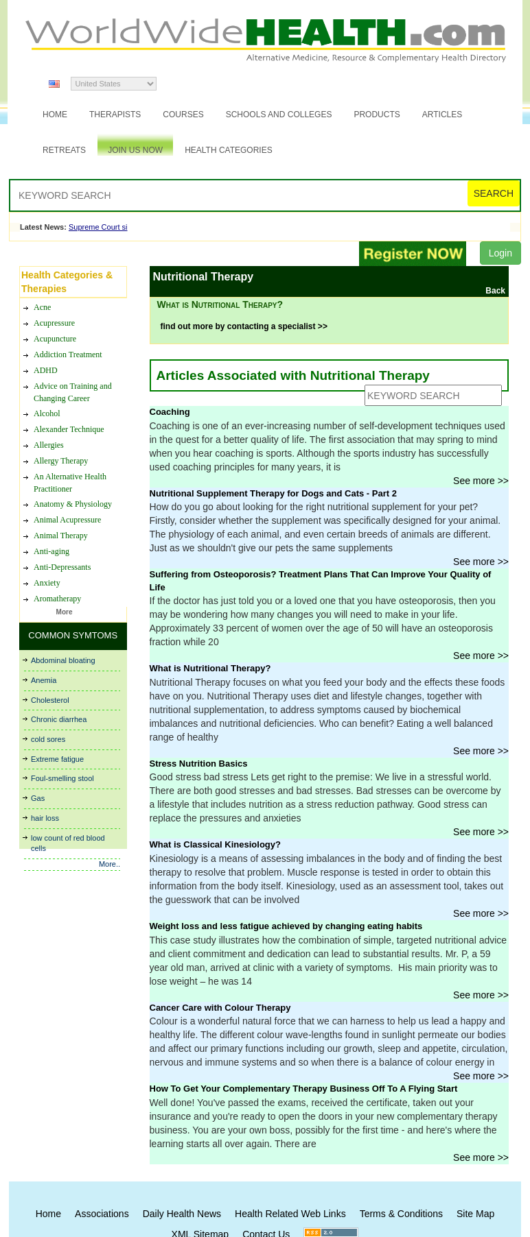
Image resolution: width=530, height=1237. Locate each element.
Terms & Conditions (401, 1213)
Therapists (115, 114)
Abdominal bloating (63, 660)
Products (377, 114)
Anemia (43, 680)
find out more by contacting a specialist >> (244, 326)
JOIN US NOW (135, 150)
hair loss (45, 818)
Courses (183, 114)
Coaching (170, 412)
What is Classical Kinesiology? (215, 844)
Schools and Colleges (279, 114)
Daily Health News (182, 1213)
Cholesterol (50, 700)
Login (500, 253)
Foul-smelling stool (62, 778)
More (64, 612)
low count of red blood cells (68, 843)
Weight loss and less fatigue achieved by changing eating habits (286, 926)
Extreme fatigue (57, 759)
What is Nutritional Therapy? (210, 668)
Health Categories (229, 150)
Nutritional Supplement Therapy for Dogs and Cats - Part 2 (273, 493)
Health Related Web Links (290, 1213)
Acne (42, 604)
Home (55, 114)
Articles (442, 114)
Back (495, 291)
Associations (102, 1213)
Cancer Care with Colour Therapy (220, 1007)
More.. (109, 864)
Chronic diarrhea (59, 719)
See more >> (481, 480)
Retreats (64, 150)
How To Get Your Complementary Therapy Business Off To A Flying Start (304, 1088)
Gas (38, 798)
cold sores (48, 739)
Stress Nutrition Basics (199, 763)
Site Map (475, 1213)
